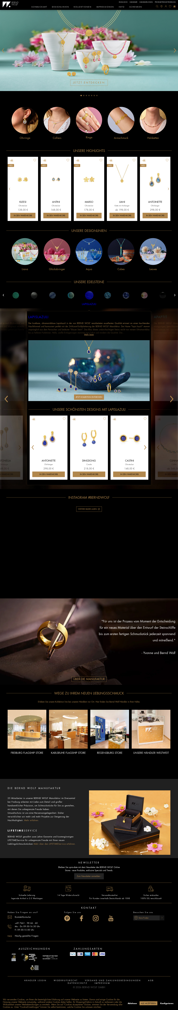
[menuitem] (157, 6)
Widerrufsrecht (66, 980)
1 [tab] (81, 95)
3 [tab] (86, 95)
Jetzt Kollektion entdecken (89, 397)
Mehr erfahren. (31, 820)
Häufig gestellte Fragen (26, 936)
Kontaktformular (23, 917)
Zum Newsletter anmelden (89, 876)
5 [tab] (91, 95)
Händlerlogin (146, 2)
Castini (129, 461)
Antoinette (155, 202)
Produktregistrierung (165, 2)
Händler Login (35, 980)
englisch (123, 2)
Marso (89, 202)
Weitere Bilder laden (89, 508)
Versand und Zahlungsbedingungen (113, 980)
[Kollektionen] (82, 7)
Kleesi (22, 202)
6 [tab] (94, 95)
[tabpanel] (89, 50)
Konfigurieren (166, 1003)
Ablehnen (132, 1003)
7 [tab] (97, 95)
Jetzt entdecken (89, 82)
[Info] (121, 7)
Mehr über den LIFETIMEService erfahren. (55, 844)
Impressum (102, 983)
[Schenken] (136, 7)
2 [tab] (83, 95)
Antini (56, 202)
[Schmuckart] (39, 7)
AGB (151, 980)
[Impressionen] (105, 7)
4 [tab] (89, 95)
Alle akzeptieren (148, 1003)
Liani (122, 202)
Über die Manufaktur (89, 679)
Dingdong (89, 461)
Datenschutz (77, 983)
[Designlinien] (60, 7)
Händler (133, 2)
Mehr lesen (89, 335)
